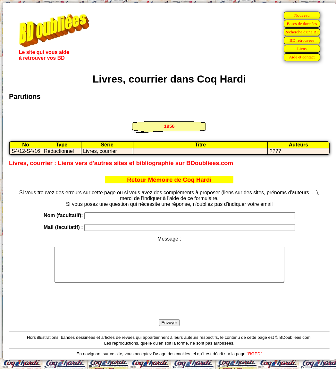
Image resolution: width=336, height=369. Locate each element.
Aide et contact (302, 57)
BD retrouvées (302, 40)
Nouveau (301, 15)
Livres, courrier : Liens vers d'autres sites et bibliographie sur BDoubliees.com (121, 163)
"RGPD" (254, 360)
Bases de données (302, 23)
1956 (169, 126)
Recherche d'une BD (302, 32)
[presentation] (169, 308)
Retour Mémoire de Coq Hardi (169, 179)
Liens (302, 48)
